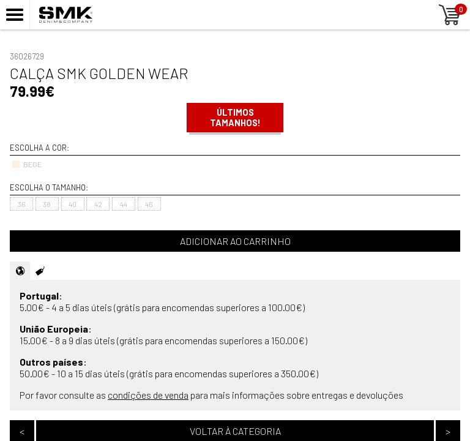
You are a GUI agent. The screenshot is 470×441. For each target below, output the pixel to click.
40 (72, 204)
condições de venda (148, 395)
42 (98, 204)
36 (22, 204)
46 (149, 204)
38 (47, 204)
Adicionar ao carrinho (235, 241)
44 (123, 204)
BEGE (27, 164)
